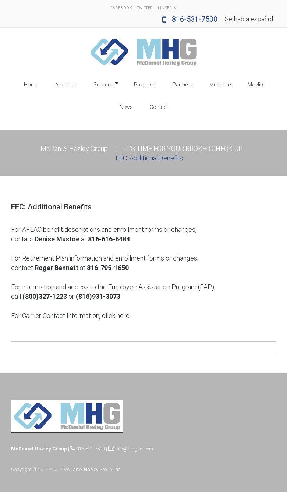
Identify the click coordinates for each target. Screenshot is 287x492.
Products (145, 85)
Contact (159, 107)
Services (103, 85)
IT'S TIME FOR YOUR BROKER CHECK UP (183, 148)
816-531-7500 (189, 19)
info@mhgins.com (130, 449)
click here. (116, 315)
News (126, 107)
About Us (66, 85)
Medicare (220, 85)
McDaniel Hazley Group (74, 148)
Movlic (255, 85)
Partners (182, 85)
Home (31, 85)
